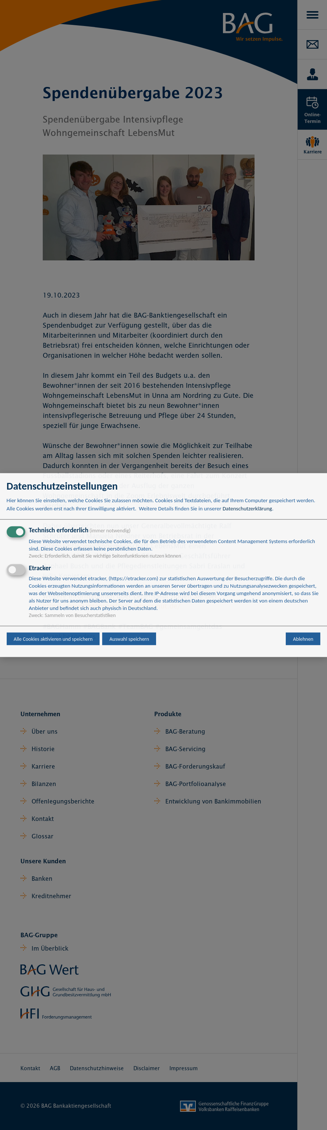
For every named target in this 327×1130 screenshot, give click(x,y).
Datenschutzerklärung (247, 508)
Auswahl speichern (129, 639)
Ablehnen (303, 639)
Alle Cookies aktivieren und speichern (53, 639)
